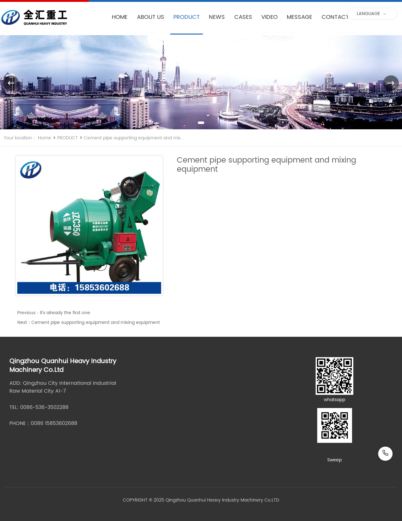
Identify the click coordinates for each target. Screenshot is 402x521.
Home (44, 138)
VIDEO (269, 17)
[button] (201, 122)
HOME (120, 17)
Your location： (20, 138)
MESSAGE (299, 17)
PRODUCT (186, 17)
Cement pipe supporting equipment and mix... (133, 138)
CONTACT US (340, 17)
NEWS (217, 17)
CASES (243, 17)
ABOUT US (150, 17)
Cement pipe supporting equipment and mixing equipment (95, 322)
